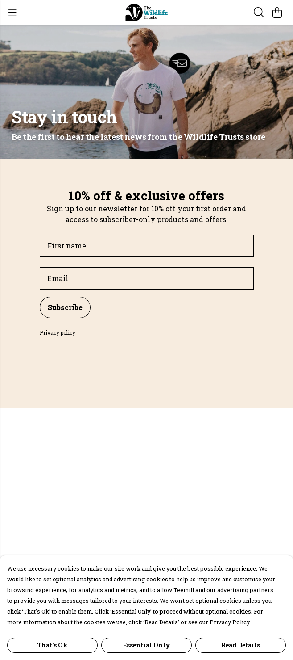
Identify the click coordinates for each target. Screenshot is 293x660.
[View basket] (277, 12)
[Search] (259, 12)
